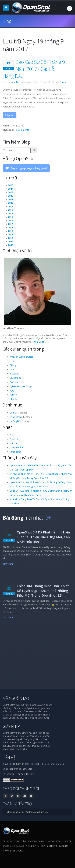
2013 (10, 227)
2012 (10, 231)
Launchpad (16, 377)
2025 (10, 185)
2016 (10, 216)
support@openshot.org (20, 768)
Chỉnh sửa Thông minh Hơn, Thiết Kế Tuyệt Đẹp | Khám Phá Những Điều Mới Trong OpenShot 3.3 (43, 590)
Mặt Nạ (13, 443)
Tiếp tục (9, 115)
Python (13, 394)
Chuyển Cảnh (17, 447)
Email (11, 773)
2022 (10, 195)
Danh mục (12, 405)
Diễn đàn (20, 773)
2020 (10, 202)
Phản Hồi (14, 439)
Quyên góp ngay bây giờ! (26, 168)
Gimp (12, 369)
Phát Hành (15, 416)
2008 (10, 245)
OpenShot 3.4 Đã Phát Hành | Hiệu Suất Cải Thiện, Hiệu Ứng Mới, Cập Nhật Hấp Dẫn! (43, 537)
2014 (10, 223)
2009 (10, 241)
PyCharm (14, 382)
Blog (7, 21)
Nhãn (8, 427)
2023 (10, 192)
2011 (10, 234)
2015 (10, 220)
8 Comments (22, 129)
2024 (10, 188)
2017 (10, 213)
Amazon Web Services (21, 356)
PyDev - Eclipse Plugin (21, 386)
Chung (62, 82)
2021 (10, 199)
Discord (30, 773)
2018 (10, 209)
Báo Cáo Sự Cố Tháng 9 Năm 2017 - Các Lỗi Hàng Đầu (34, 68)
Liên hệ (9, 757)
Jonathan (15, 82)
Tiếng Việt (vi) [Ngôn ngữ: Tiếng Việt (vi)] (18, 850)
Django (13, 365)
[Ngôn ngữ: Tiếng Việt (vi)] (69, 8)
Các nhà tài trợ (17, 803)
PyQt (12, 390)
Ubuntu (13, 398)
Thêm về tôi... (39, 341)
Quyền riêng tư (49, 846)
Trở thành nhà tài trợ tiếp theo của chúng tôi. (26, 811)
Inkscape (14, 373)
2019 (10, 206)
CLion (12, 361)
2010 (10, 238)
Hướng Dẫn (16, 421)
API (11, 434)
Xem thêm (8, 563)
